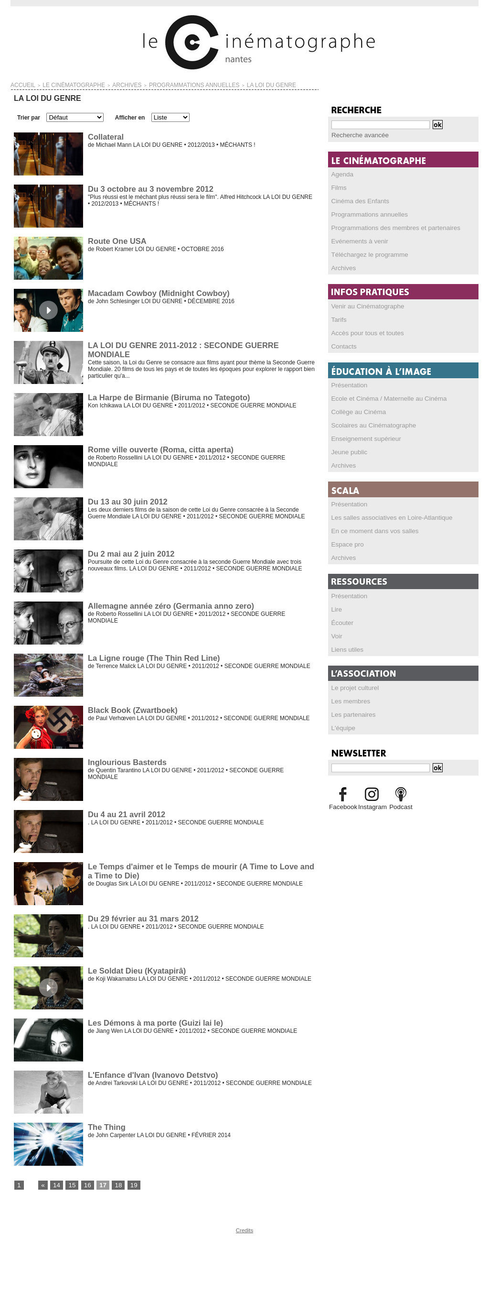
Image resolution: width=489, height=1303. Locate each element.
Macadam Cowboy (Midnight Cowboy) (156, 291)
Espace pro (346, 543)
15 (70, 1183)
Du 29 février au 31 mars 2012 (141, 916)
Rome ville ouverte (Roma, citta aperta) (158, 447)
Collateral (105, 135)
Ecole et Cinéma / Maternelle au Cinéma (382, 397)
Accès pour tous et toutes (363, 332)
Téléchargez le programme (365, 254)
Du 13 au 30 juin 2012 (126, 499)
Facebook (342, 806)
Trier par (28, 115)
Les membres (348, 700)
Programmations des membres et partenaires (388, 227)
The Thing (106, 1125)
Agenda (341, 173)
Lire (336, 608)
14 (55, 1183)
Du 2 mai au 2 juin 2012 (130, 551)
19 (129, 1183)
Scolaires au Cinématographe (369, 424)
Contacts (342, 345)
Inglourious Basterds (126, 760)
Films (338, 187)
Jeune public (347, 451)
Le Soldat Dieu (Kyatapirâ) (135, 968)
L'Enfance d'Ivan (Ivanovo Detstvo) (151, 1073)
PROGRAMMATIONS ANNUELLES (153, 84)
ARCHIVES (101, 84)
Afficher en (130, 115)
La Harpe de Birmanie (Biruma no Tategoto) (166, 395)
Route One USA (116, 239)
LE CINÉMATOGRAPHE (59, 84)
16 (85, 1183)
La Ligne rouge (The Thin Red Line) (152, 656)
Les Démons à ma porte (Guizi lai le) (153, 1021)
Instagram (371, 806)
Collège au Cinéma (355, 411)
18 (114, 1183)
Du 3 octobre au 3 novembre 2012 (149, 187)
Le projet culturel (352, 687)
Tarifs (338, 319)
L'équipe (342, 727)
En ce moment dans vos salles (370, 530)
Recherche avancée (357, 134)
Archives (342, 267)
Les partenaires (351, 714)
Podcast (401, 806)
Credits (244, 1228)
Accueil (20, 84)
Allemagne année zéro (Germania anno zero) (168, 604)
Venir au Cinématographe (363, 305)
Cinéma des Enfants (357, 200)
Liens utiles (345, 649)
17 (99, 1183)
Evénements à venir (356, 240)
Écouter (341, 622)
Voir (336, 635)
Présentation (347, 384)
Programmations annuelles (365, 213)
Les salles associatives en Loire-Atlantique (385, 517)
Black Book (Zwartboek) (131, 708)
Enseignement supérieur (362, 438)
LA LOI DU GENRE (213, 84)
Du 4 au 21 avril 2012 (125, 812)
